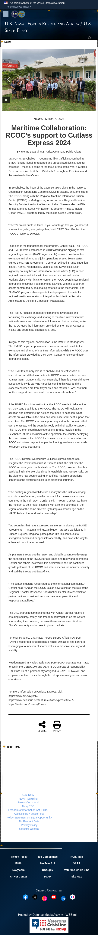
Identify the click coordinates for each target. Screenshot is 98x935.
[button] (19, 7)
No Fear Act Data (29, 821)
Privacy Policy (29, 825)
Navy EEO (28, 806)
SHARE (41, 726)
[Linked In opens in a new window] (63, 898)
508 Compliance (48, 856)
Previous (9, 79)
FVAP (47, 876)
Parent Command (28, 802)
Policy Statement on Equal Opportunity (29, 817)
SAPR (76, 863)
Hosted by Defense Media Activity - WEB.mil (47, 914)
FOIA (18, 863)
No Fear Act (47, 863)
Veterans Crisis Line (76, 869)
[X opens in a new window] (34, 896)
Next (89, 79)
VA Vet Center (18, 876)
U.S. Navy (28, 794)
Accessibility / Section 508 (29, 813)
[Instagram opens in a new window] (44, 898)
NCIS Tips (77, 856)
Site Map (76, 876)
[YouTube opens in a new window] (53, 896)
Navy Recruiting (28, 798)
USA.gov (47, 869)
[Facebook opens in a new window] (25, 896)
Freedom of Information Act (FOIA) (28, 810)
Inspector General (28, 828)
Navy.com (18, 869)
